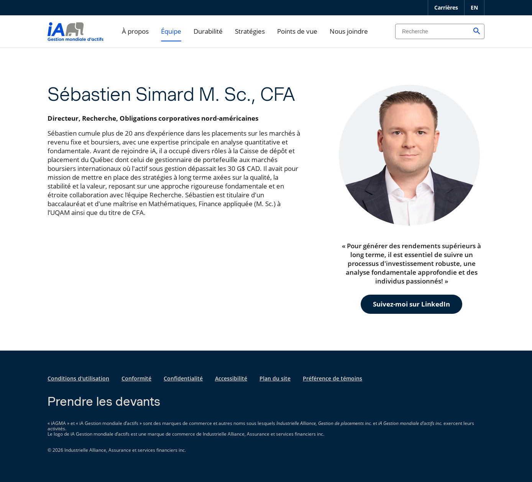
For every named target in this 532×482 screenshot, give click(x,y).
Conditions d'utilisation (78, 378)
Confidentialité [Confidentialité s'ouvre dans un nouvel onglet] (183, 378)
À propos (135, 31)
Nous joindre (349, 31)
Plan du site (275, 378)
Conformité (136, 378)
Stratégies (250, 31)
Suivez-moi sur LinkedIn (411, 304)
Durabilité (208, 31)
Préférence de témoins (332, 378)
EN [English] (474, 7)
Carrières (446, 7)
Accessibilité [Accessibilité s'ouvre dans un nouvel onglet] (231, 378)
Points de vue (297, 31)
